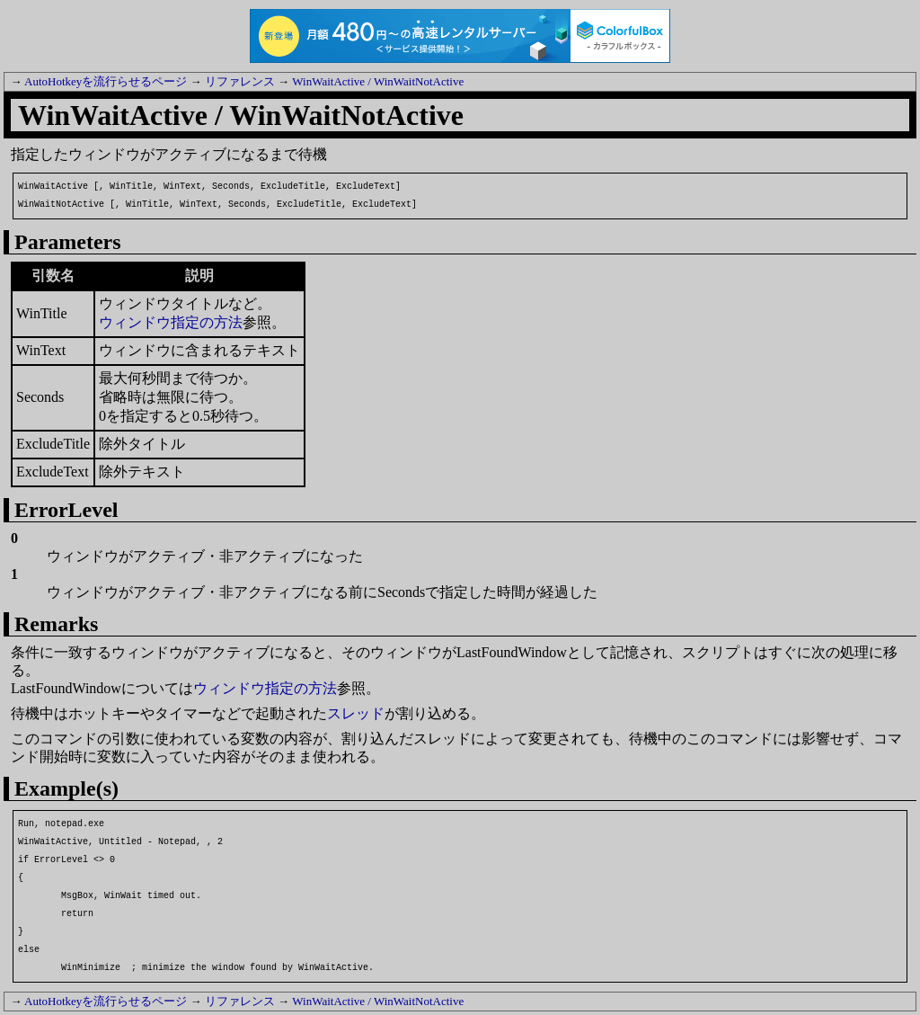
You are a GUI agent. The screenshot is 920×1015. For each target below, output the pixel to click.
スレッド (356, 713)
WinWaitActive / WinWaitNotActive (378, 81)
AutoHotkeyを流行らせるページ (105, 81)
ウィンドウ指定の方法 (171, 322)
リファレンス (240, 81)
